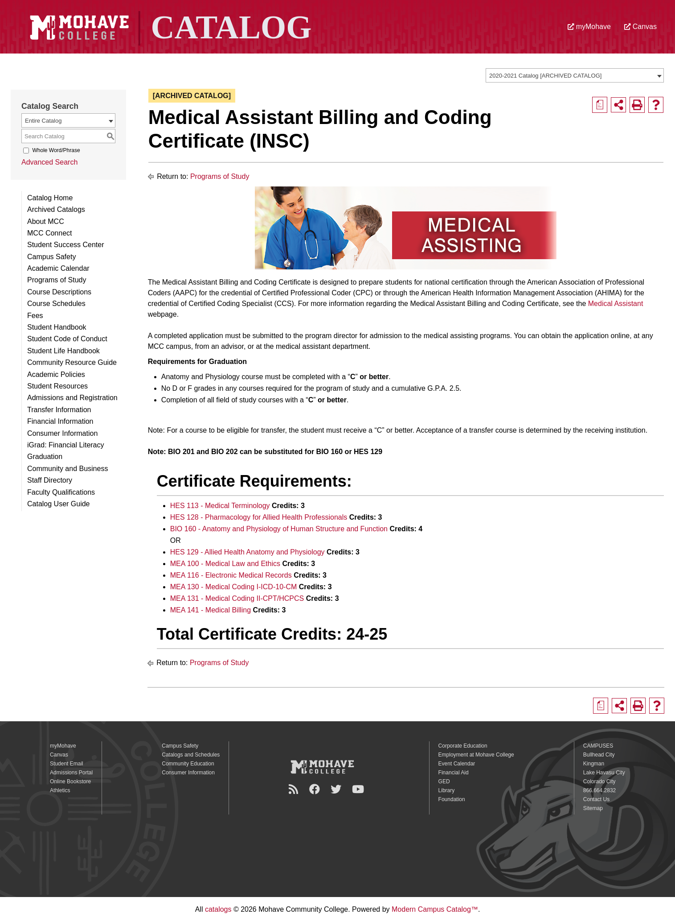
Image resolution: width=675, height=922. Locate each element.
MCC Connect (49, 233)
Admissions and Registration (72, 397)
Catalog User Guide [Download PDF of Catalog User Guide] (58, 504)
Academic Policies (56, 374)
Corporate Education (462, 746)
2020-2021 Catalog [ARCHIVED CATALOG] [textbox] (545, 75)
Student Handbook (56, 327)
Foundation (451, 799)
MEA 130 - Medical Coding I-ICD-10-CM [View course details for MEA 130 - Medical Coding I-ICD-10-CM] (233, 587)
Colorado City (599, 781)
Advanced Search (49, 162)
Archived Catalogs (56, 209)
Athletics (60, 790)
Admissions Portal (71, 772)
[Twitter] (337, 789)
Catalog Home (50, 198)
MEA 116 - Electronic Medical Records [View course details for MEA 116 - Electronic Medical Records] (231, 575)
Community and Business (67, 468)
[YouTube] (359, 789)
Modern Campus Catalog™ (435, 909)
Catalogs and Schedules (191, 755)
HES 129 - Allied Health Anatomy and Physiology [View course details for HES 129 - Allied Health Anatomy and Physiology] (247, 552)
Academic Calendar (58, 268)
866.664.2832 (599, 790)
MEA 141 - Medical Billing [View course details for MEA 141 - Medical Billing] (210, 610)
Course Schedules (56, 303)
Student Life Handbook (63, 351)
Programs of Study (56, 280)
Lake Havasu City (604, 772)
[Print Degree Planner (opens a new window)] (599, 105)
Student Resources (57, 386)
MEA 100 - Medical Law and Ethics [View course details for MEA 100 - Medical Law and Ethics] (225, 563)
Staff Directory (49, 480)
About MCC (45, 221)
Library (446, 790)
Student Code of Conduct (67, 339)
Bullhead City (599, 755)
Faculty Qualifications (61, 492)
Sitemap (593, 808)
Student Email (66, 764)
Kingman (593, 764)
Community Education (188, 764)
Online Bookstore (70, 781)
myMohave (589, 26)
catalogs (218, 909)
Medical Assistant (615, 303)
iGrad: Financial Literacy (65, 445)
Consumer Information (62, 433)
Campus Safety (51, 256)
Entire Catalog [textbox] (43, 120)
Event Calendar (456, 764)
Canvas (640, 26)
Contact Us (596, 799)
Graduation (44, 456)
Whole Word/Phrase (56, 150)
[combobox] (575, 75)
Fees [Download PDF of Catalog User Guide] (35, 315)
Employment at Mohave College (476, 755)
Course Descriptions (59, 292)
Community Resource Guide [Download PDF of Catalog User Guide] (72, 362)
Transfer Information (59, 409)
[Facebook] (316, 789)
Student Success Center (65, 244)
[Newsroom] (295, 789)
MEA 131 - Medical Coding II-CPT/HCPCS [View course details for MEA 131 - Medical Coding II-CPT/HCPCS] (237, 598)
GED (444, 781)
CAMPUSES (598, 746)
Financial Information (60, 421)
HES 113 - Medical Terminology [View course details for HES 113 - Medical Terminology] (220, 505)
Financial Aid (453, 772)
